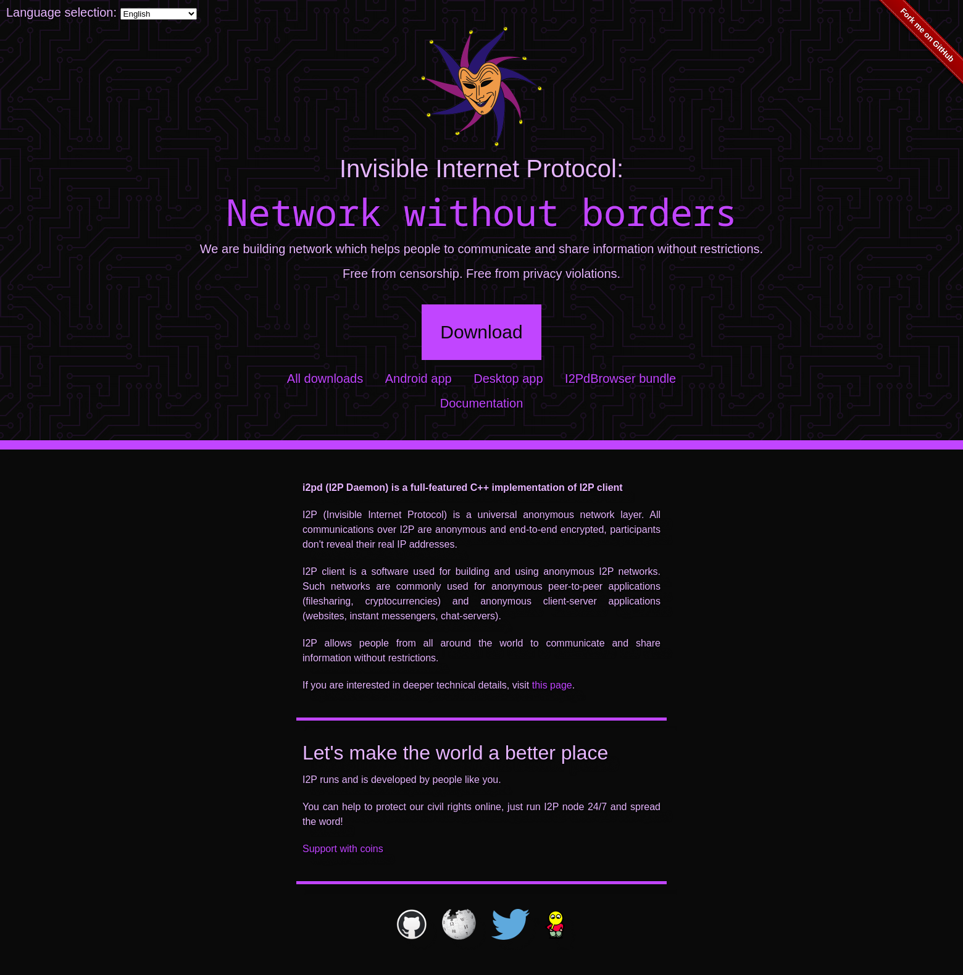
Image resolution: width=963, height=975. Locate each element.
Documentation (481, 403)
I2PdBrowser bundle (620, 378)
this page (552, 685)
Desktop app (508, 378)
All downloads (325, 378)
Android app (418, 378)
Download (481, 332)
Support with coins (342, 848)
